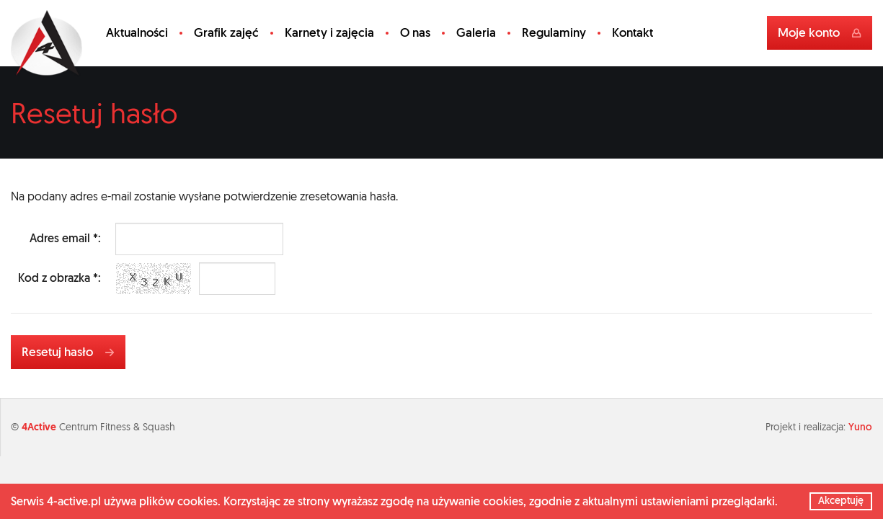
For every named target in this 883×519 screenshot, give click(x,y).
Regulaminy (554, 32)
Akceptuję (841, 500)
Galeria (476, 32)
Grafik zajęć (226, 32)
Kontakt (632, 32)
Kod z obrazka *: (59, 277)
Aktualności (137, 32)
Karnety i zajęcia (329, 32)
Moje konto (819, 32)
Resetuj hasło (68, 352)
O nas (415, 32)
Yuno (860, 426)
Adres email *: (65, 238)
